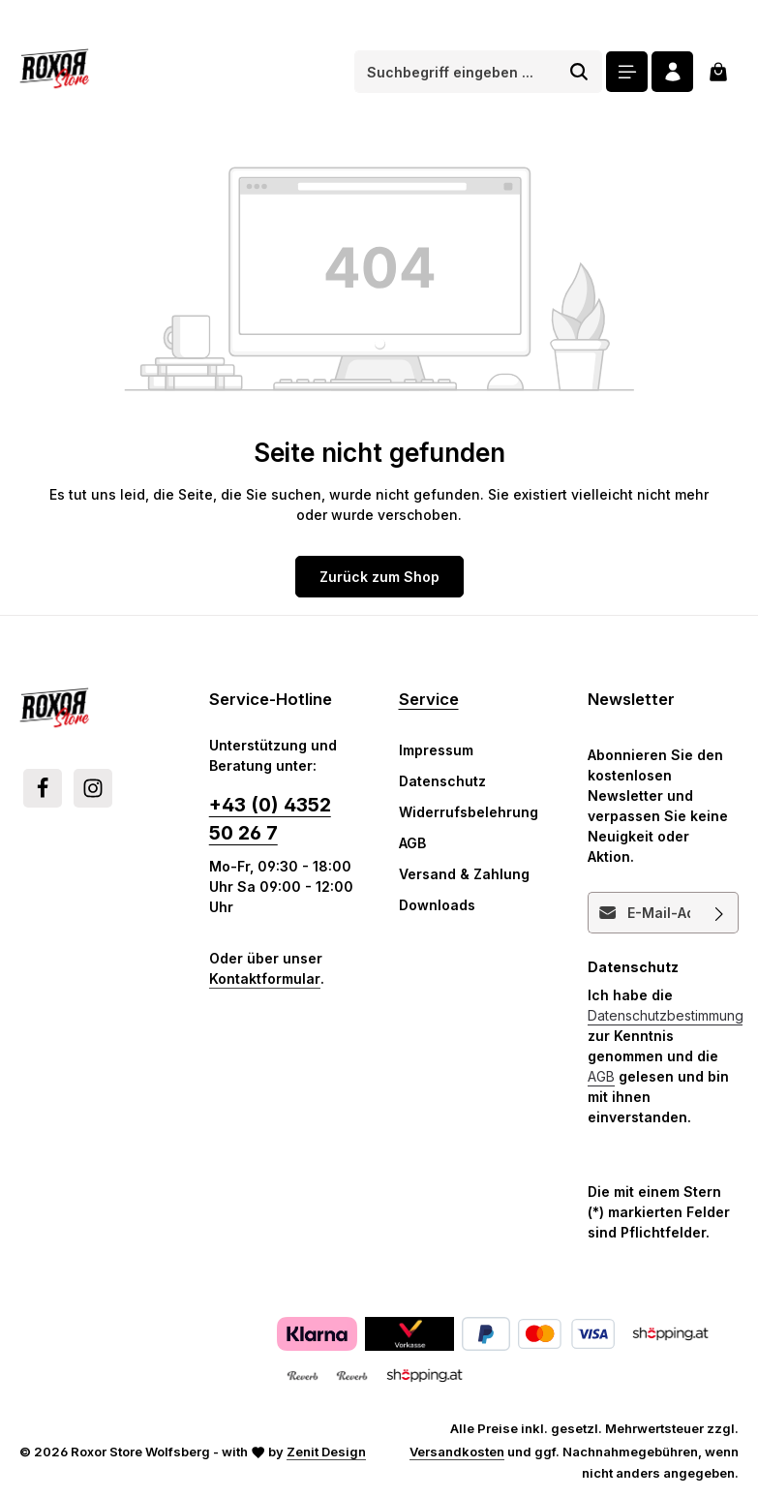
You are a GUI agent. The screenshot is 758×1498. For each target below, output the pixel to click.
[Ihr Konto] (672, 72)
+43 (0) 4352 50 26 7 (270, 818)
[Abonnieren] (720, 912)
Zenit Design (326, 1451)
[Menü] (627, 72)
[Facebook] (42, 788)
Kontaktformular (264, 978)
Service (429, 699)
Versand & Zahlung (464, 874)
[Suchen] (579, 71)
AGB (412, 843)
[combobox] (456, 71)
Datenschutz (442, 781)
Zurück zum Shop (379, 576)
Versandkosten (456, 1451)
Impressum (436, 750)
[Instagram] (93, 788)
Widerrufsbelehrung (468, 812)
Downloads (437, 905)
